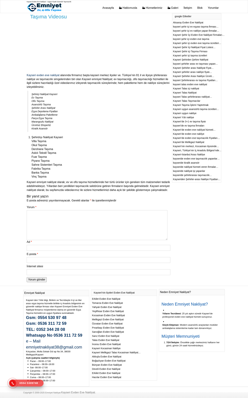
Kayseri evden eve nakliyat (43, 75)
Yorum (31, 207)
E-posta (32, 254)
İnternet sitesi (35, 266)
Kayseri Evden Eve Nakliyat (78, 392)
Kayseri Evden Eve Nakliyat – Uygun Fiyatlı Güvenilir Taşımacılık (49, 2)
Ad (29, 241)
